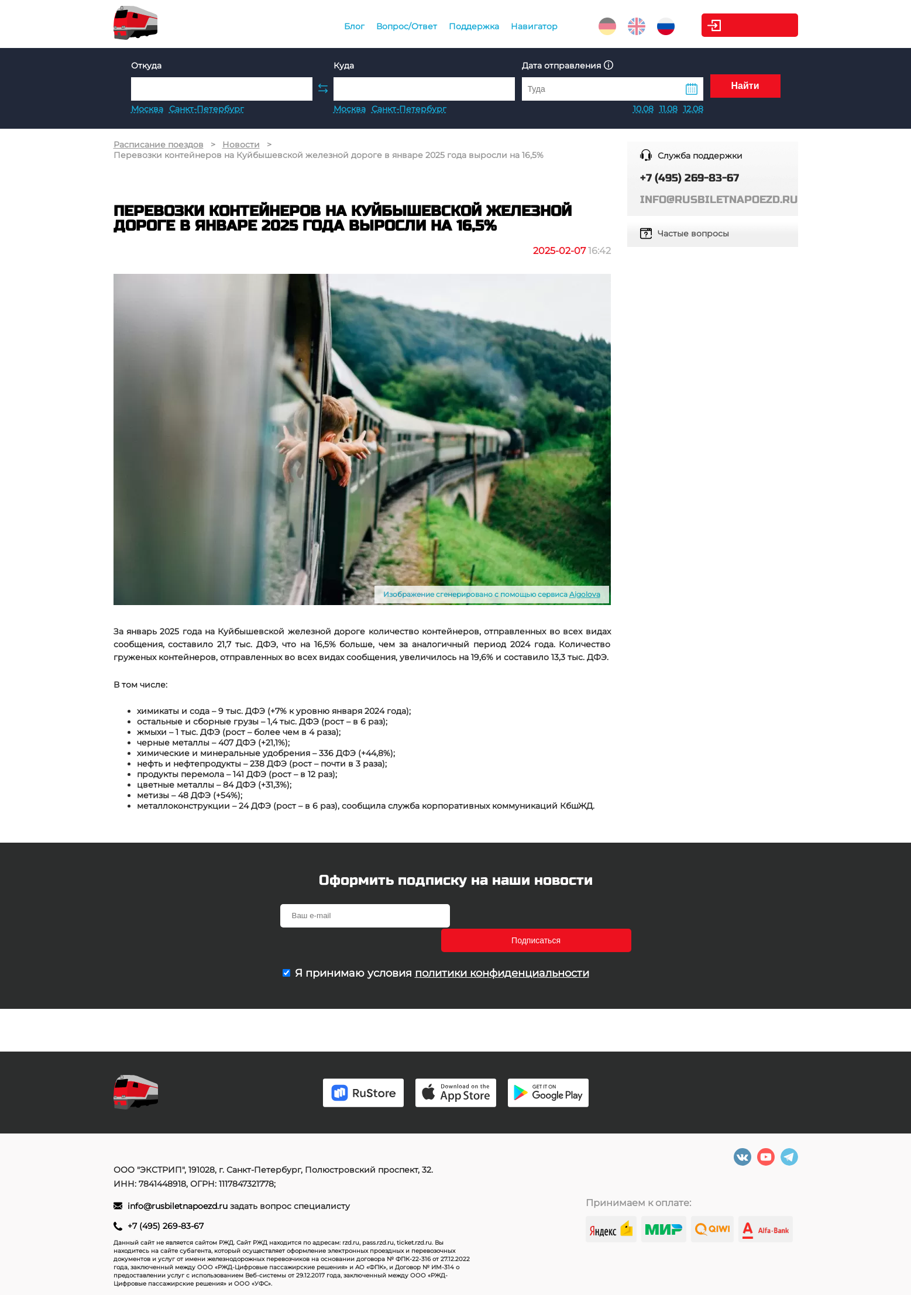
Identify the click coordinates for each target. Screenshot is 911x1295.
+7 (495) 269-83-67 (166, 1226)
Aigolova (584, 594)
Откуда (146, 65)
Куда (344, 65)
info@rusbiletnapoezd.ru (179, 1206)
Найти (745, 89)
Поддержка (460, 26)
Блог (340, 26)
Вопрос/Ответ (392, 26)
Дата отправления (567, 65)
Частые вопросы (693, 233)
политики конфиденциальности (502, 948)
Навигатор (520, 26)
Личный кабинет (751, 25)
